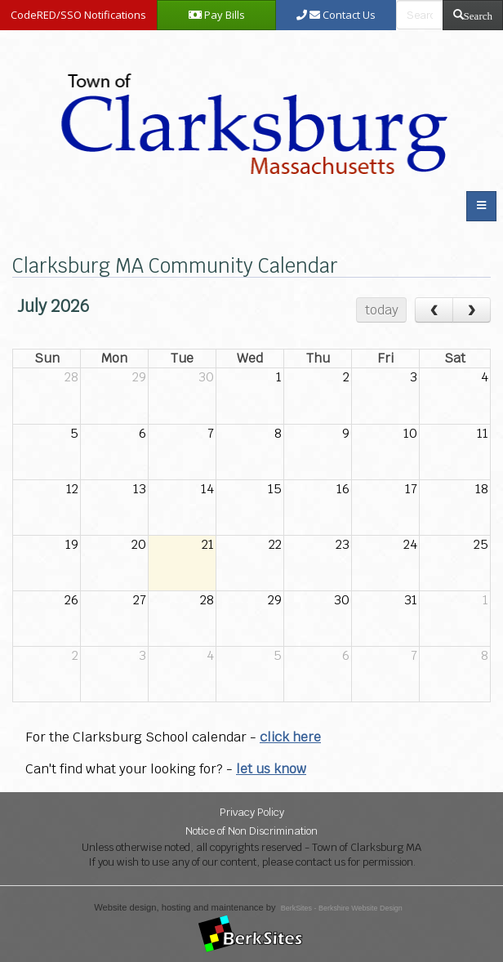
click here (290, 737)
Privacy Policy (252, 812)
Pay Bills (217, 14)
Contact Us (336, 14)
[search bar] (419, 14)
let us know (271, 768)
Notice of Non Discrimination (251, 831)
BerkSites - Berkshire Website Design (342, 908)
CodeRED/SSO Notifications (78, 14)
